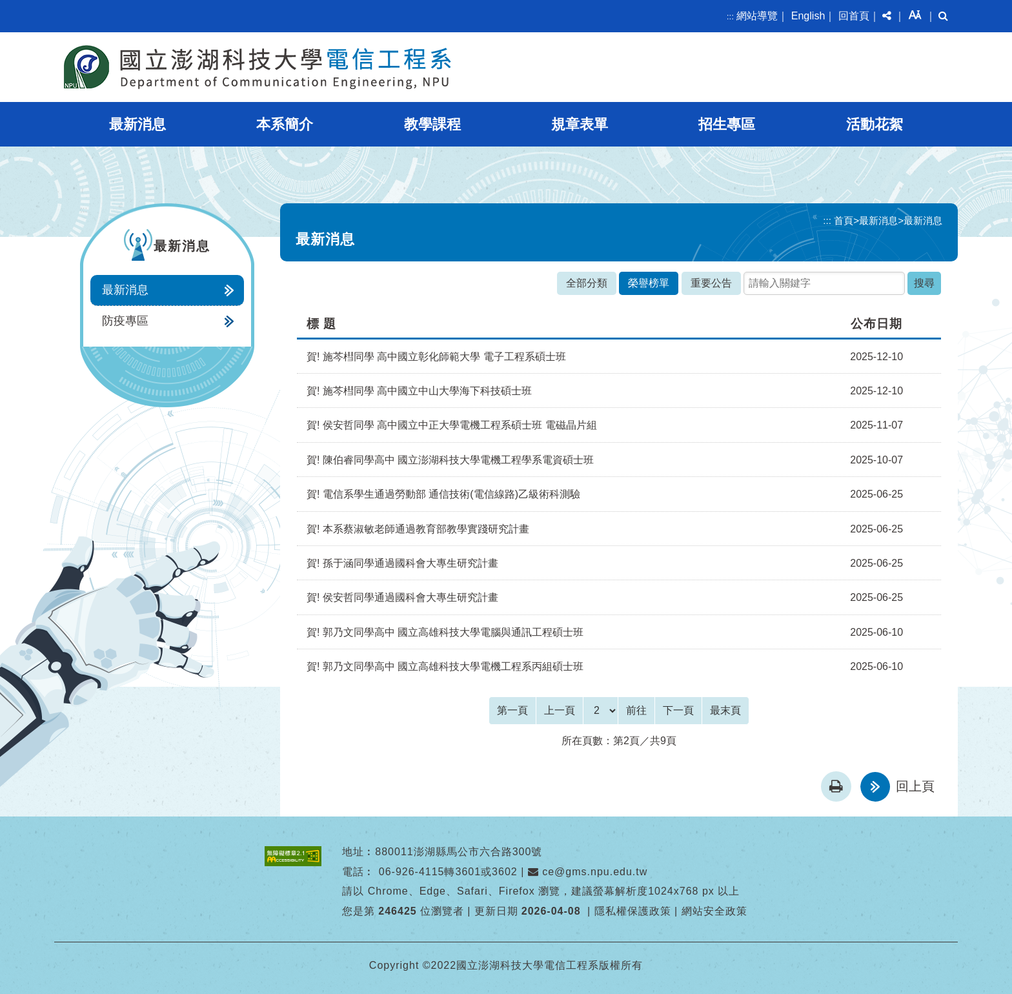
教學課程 (432, 124)
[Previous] (559, 710)
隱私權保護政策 (632, 911)
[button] (886, 16)
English (808, 15)
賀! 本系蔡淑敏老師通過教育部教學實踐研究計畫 (418, 528)
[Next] (678, 710)
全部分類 (586, 283)
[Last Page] (725, 710)
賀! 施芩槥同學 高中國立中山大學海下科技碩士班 (419, 390)
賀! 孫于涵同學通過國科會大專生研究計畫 (402, 563)
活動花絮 (874, 124)
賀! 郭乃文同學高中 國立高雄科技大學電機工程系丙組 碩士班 (445, 666)
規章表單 (579, 124)
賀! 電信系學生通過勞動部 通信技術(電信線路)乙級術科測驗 (443, 494)
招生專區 (726, 124)
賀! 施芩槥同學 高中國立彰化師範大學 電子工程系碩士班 (436, 356)
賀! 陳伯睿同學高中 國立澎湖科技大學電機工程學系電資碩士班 (450, 459)
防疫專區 (125, 320)
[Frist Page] (512, 710)
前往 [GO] (636, 710)
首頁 (843, 220)
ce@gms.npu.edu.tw (588, 871)
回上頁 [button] (915, 786)
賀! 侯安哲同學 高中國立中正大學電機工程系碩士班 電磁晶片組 (452, 425)
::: (730, 16)
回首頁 (853, 15)
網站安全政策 (714, 911)
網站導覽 (757, 15)
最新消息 (137, 124)
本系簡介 (284, 124)
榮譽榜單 (648, 283)
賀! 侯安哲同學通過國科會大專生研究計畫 (402, 597)
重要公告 (711, 283)
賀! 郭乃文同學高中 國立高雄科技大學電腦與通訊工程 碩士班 (445, 632)
